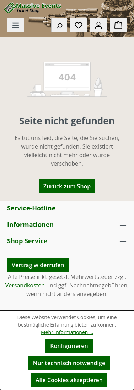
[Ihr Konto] (98, 25)
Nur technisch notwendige (69, 363)
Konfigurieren (69, 346)
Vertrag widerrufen (38, 265)
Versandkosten (25, 285)
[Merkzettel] (78, 25)
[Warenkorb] (118, 25)
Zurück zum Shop (67, 186)
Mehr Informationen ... (67, 332)
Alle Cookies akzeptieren (69, 380)
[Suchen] (59, 25)
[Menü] (15, 25)
